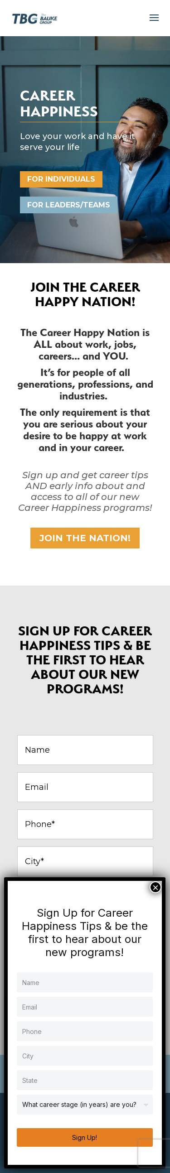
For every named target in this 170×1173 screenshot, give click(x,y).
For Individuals (61, 179)
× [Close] (155, 887)
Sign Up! (84, 1137)
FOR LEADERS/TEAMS (68, 205)
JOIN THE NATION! (85, 538)
